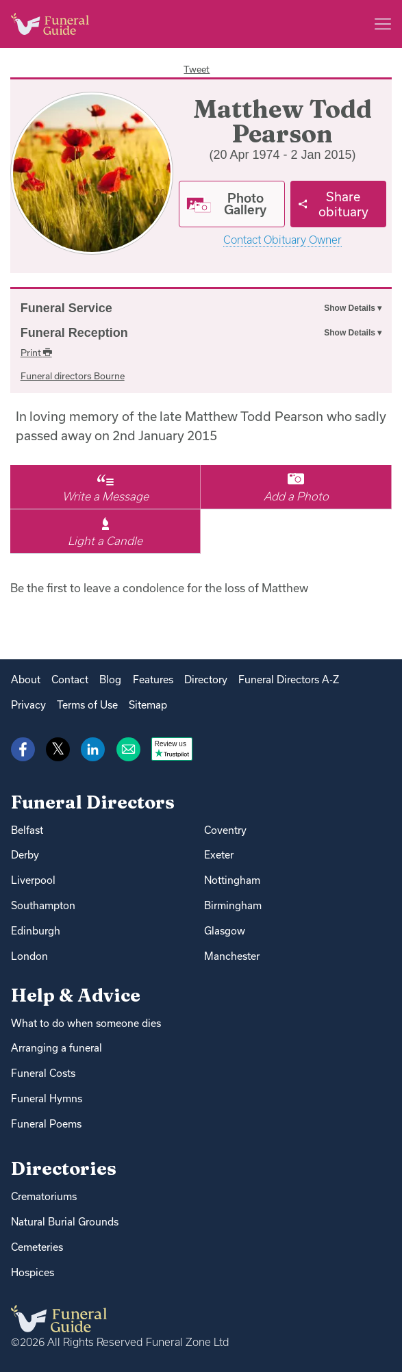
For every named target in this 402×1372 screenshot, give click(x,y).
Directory (205, 679)
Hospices (32, 1272)
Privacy (28, 705)
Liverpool (33, 880)
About (25, 679)
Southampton (43, 905)
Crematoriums (44, 1196)
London (29, 956)
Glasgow (224, 931)
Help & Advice (75, 995)
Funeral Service (66, 308)
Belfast (27, 830)
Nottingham (232, 880)
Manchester (232, 956)
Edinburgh (35, 931)
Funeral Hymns (46, 1098)
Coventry (225, 830)
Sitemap (148, 705)
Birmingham (233, 905)
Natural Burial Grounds (64, 1222)
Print (36, 352)
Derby (25, 855)
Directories (63, 1168)
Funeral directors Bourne (73, 375)
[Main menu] (383, 23)
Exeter (219, 855)
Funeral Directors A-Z (288, 679)
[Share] (338, 204)
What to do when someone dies (86, 1023)
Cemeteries (37, 1247)
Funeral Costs (43, 1073)
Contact (69, 679)
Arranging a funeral (56, 1048)
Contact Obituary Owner (282, 240)
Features (153, 679)
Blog (110, 679)
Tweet (197, 69)
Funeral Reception (74, 333)
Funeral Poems (46, 1124)
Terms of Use (87, 705)
